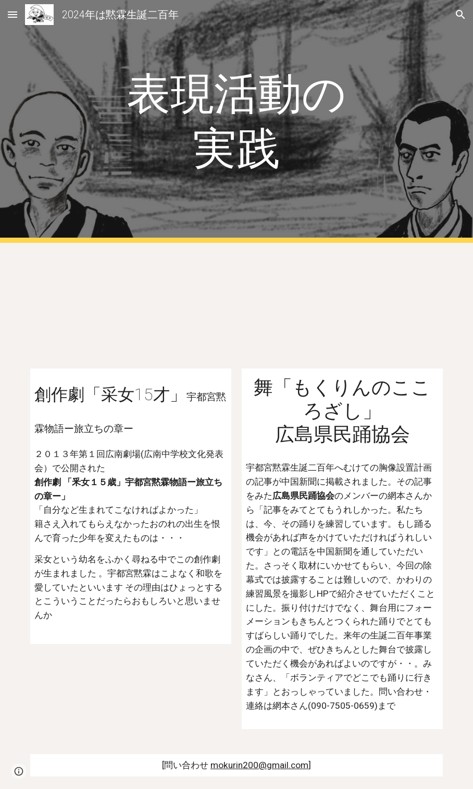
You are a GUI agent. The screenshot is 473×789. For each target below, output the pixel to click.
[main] (236, 121)
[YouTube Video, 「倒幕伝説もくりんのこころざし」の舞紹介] (342, 311)
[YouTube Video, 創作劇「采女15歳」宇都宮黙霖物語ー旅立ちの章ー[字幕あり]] (130, 311)
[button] (12, 14)
